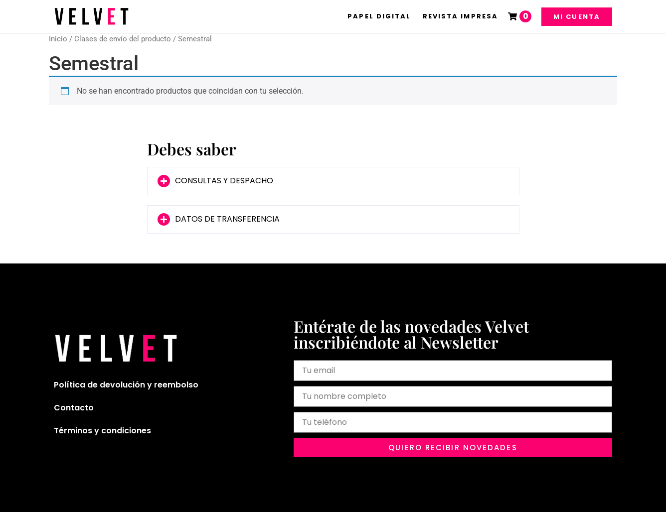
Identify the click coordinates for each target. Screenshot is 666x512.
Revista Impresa (461, 16)
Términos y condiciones (102, 430)
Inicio (58, 38)
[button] (333, 181)
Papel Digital (379, 16)
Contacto (74, 407)
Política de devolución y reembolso (126, 384)
